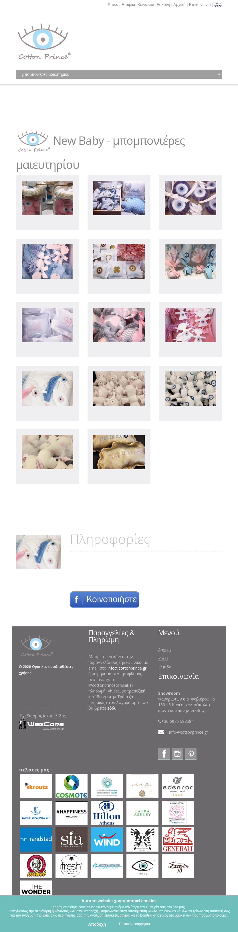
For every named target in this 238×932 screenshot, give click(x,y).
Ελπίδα (164, 667)
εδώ (111, 708)
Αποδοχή (97, 924)
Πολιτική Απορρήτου (134, 924)
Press (113, 4)
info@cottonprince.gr (127, 668)
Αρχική (179, 4)
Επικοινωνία (200, 4)
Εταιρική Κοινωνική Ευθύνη (146, 4)
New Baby (78, 140)
